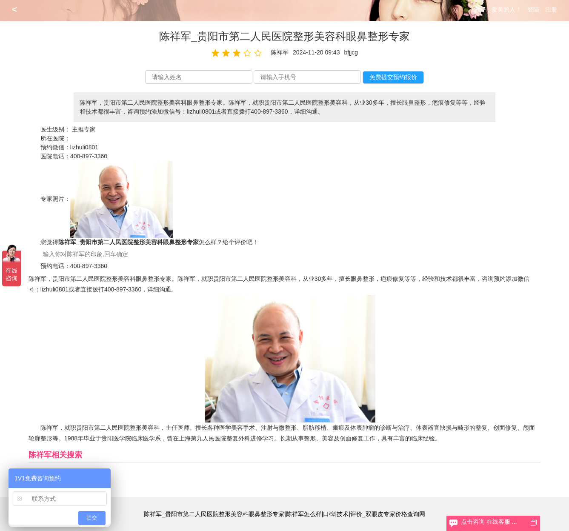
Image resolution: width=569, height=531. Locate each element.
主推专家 (84, 129)
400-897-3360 (88, 156)
